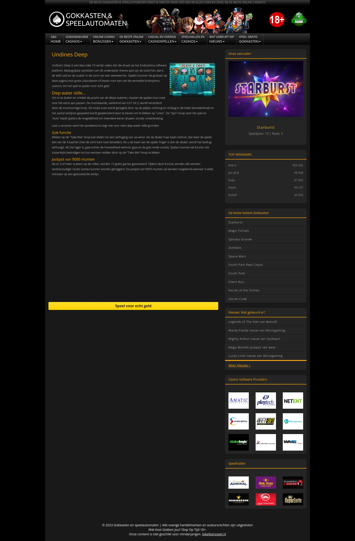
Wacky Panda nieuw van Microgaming (256, 330)
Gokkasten (132, 39)
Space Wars (237, 256)
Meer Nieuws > (239, 365)
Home (56, 39)
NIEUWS (221, 39)
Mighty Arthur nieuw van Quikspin (254, 339)
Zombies (234, 248)
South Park (236, 273)
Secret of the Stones (244, 290)
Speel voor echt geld (133, 305)
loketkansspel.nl (214, 534)
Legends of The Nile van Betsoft (252, 322)
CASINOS (193, 39)
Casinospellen (162, 39)
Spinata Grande (240, 239)
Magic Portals (238, 231)
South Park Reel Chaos (245, 265)
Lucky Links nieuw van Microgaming (255, 356)
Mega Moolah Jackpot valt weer (252, 347)
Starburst (235, 222)
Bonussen (104, 39)
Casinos (77, 39)
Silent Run (236, 282)
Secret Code (237, 299)
